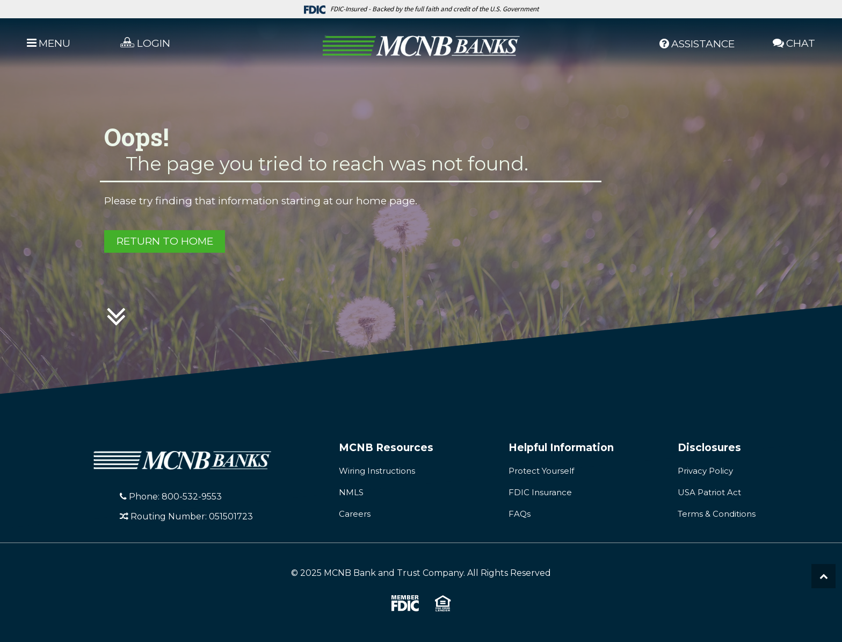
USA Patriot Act (709, 492)
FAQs (520, 514)
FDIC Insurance (540, 492)
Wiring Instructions (377, 471)
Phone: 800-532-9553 (171, 496)
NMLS (351, 492)
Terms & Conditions (717, 514)
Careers (355, 514)
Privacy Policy (705, 471)
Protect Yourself (541, 471)
